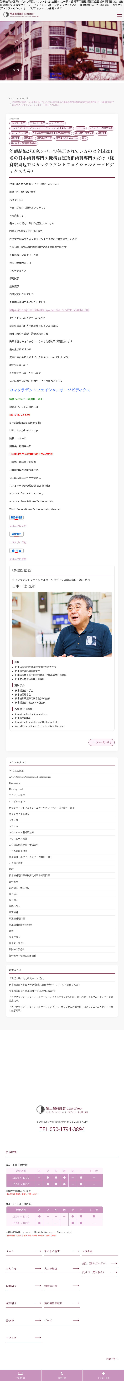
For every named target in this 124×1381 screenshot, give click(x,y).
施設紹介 (11, 1303)
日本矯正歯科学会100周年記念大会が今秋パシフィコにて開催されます (44, 984)
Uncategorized (16, 789)
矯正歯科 (28, 138)
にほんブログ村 (17, 525)
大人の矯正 (50, 1268)
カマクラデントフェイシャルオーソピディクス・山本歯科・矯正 (41, 128)
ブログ (48, 1320)
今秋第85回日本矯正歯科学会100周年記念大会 (32, 990)
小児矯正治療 (16, 863)
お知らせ (11, 1268)
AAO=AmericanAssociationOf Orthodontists (30, 777)
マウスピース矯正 (19, 133)
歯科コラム (14, 906)
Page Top (112, 1359)
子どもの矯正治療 (18, 851)
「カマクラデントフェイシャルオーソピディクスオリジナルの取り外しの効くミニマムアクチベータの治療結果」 (61, 999)
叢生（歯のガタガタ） (95, 1263)
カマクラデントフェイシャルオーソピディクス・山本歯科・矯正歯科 (21, 14)
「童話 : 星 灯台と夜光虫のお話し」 (27, 978)
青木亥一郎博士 (17, 943)
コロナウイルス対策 (19, 814)
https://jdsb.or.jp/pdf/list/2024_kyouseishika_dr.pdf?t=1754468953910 (49, 310)
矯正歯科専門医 (44, 138)
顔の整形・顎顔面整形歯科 (23, 143)
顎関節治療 (50, 1286)
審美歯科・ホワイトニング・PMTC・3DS (30, 857)
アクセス (11, 1338)
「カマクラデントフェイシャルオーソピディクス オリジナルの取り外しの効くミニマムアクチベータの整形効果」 (61, 1008)
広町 (11, 869)
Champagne (14, 783)
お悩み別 (87, 1251)
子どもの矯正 (52, 1251)
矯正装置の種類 (53, 1303)
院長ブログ (14, 937)
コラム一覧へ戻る (102, 742)
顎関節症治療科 (17, 949)
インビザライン (56, 123)
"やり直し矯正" (18, 123)
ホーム (10, 1251)
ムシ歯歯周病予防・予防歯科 (23, 844)
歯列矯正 (102, 133)
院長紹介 (11, 1286)
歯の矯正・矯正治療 (84, 133)
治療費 (10, 1320)
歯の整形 (13, 881)
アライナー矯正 (37, 123)
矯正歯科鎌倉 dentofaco (67, 138)
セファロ (81, 128)
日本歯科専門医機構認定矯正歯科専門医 (51, 133)
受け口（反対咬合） (93, 1272)
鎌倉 (84, 138)
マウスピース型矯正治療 (101, 128)
